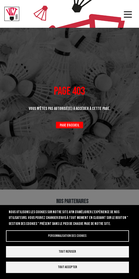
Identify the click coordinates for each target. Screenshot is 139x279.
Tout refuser (67, 252)
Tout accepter (67, 267)
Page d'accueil (69, 125)
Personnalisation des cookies (67, 236)
